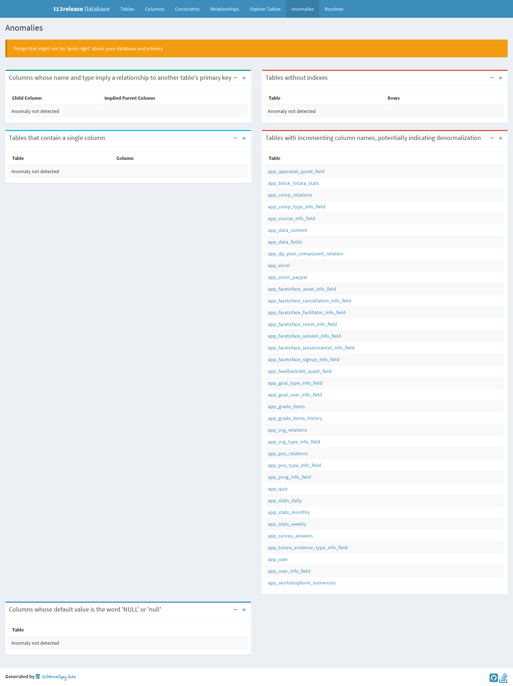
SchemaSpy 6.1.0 (56, 677)
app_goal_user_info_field (295, 394)
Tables (130, 8)
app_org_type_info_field (294, 441)
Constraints (187, 9)
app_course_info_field (291, 218)
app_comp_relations (290, 195)
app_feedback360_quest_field (300, 371)
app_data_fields (285, 242)
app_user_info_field (289, 571)
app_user (278, 559)
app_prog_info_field (289, 477)
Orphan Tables (265, 9)
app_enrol (279, 265)
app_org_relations (287, 430)
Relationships (224, 9)
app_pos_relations (288, 453)
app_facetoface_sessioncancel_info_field (311, 347)
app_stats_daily (285, 500)
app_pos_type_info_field (294, 465)
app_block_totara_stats (293, 183)
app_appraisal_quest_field (296, 171)
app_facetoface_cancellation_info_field (309, 300)
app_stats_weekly (287, 524)
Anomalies (302, 9)
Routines (334, 9)
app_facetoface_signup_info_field (304, 359)
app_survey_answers (290, 535)
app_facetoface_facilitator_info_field (307, 312)
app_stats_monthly (289, 512)
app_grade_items (286, 406)
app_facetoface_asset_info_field (302, 289)
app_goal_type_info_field (295, 383)
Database (81, 9)
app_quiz (277, 488)
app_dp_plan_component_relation (305, 253)
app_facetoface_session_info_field (304, 336)
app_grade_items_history (295, 418)
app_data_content (287, 230)
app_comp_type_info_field (296, 206)
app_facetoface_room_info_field (302, 324)
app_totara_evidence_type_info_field (308, 547)
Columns (154, 9)
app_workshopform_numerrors (302, 583)
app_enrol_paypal (287, 277)
